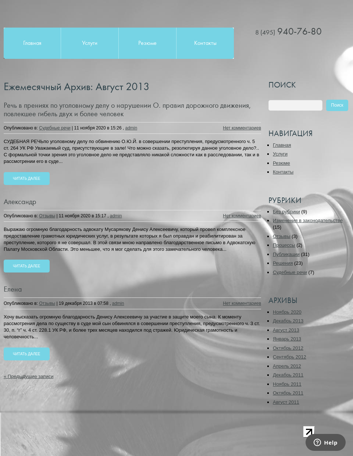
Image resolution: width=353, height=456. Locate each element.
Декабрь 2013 (288, 321)
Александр (20, 202)
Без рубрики (286, 211)
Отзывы (47, 215)
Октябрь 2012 (288, 348)
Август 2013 (286, 330)
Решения (283, 263)
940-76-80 (288, 31)
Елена (13, 289)
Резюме (147, 43)
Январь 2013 (287, 339)
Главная (32, 43)
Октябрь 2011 (288, 393)
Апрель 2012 (287, 366)
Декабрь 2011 (288, 375)
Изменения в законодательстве (308, 220)
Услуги (89, 43)
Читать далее (26, 179)
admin (131, 128)
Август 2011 (286, 402)
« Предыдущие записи (28, 376)
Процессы (284, 245)
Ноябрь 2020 (287, 312)
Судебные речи (55, 128)
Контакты (205, 43)
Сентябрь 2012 (289, 357)
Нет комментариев (242, 128)
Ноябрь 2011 (287, 384)
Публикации (286, 254)
